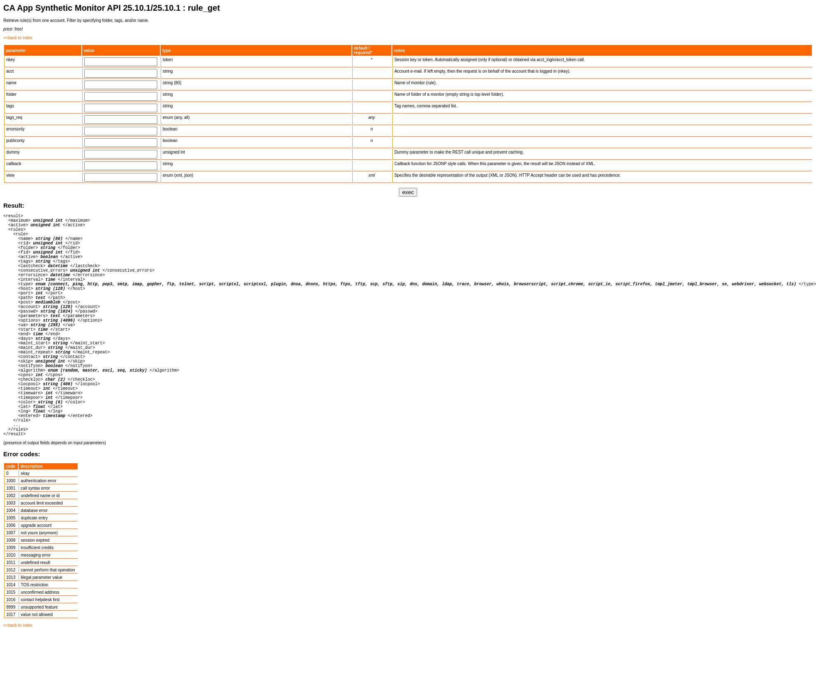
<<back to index (18, 38)
